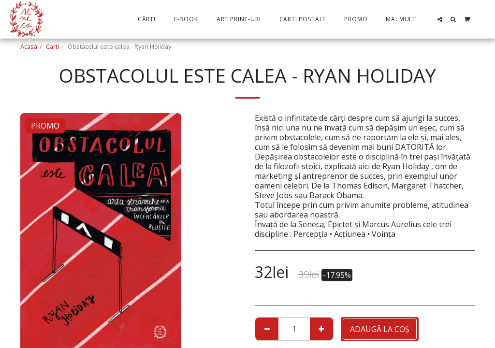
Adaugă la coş (379, 329)
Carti (52, 46)
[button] (440, 19)
